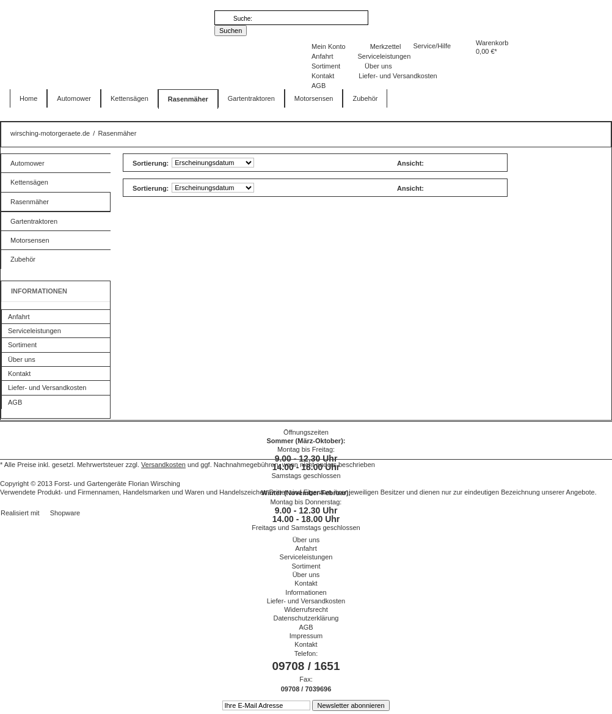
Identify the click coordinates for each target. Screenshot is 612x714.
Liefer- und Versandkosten (398, 75)
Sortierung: (151, 163)
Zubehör (22, 259)
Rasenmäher (29, 201)
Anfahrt (322, 56)
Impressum (306, 635)
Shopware (65, 513)
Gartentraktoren (33, 221)
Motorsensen (29, 240)
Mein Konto (328, 46)
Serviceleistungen (383, 56)
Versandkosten (163, 464)
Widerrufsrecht (306, 609)
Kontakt (322, 75)
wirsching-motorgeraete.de (74, 66)
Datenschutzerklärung (305, 618)
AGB (318, 85)
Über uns (378, 66)
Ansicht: (410, 163)
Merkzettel (385, 46)
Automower (27, 163)
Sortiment (325, 66)
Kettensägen (29, 182)
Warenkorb (452, 53)
